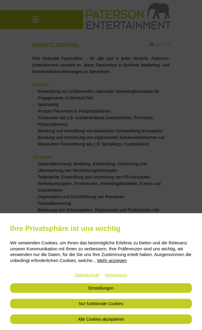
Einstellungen (100, 288)
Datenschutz (87, 274)
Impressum (116, 274)
